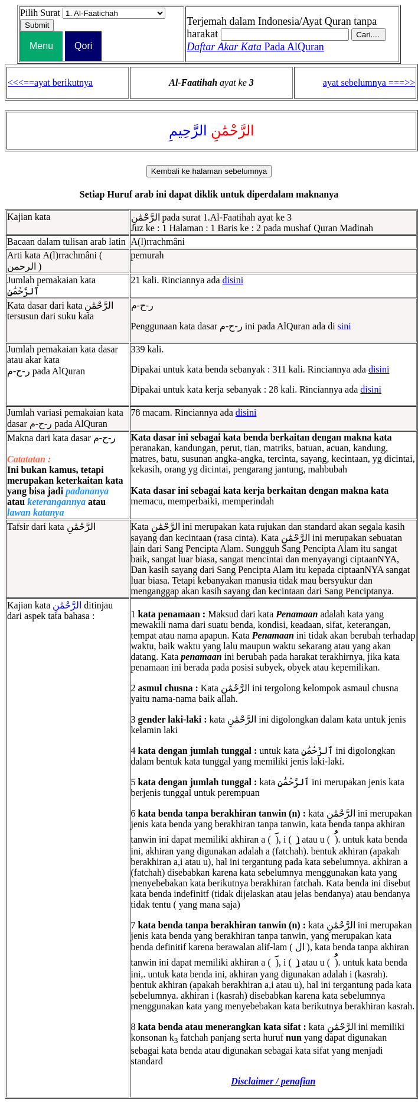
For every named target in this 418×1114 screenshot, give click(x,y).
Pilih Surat (40, 13)
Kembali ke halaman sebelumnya (209, 171)
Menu (41, 46)
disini (233, 280)
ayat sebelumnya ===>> (369, 82)
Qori (83, 46)
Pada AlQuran (255, 47)
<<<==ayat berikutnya (50, 82)
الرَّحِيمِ (188, 130)
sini (344, 326)
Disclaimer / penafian (273, 1081)
